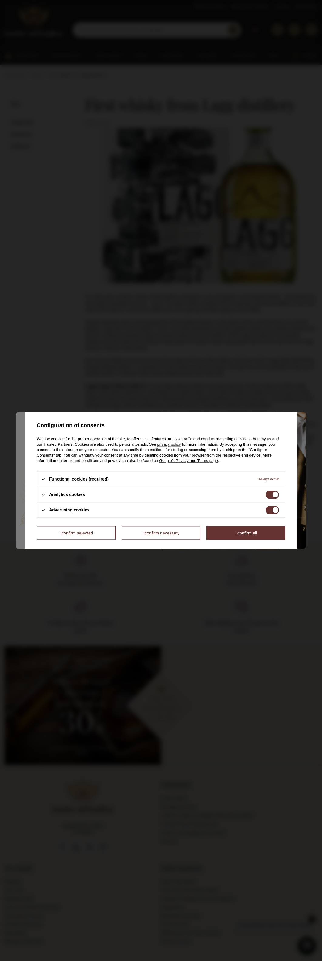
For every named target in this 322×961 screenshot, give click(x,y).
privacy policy (169, 444)
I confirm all (246, 532)
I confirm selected (76, 532)
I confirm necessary (161, 532)
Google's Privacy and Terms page (188, 460)
